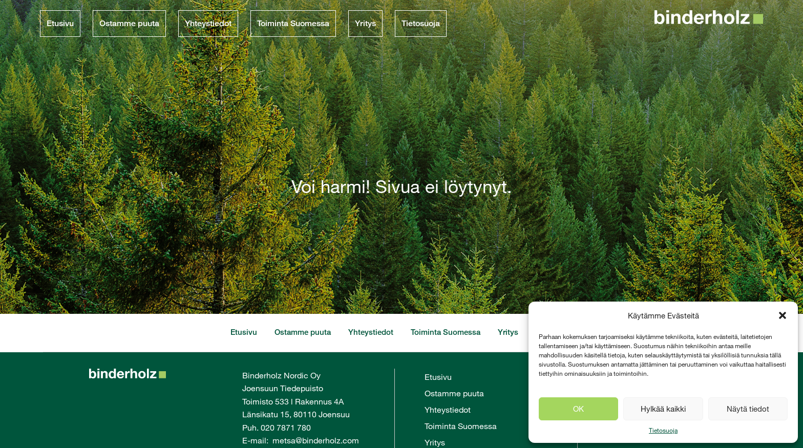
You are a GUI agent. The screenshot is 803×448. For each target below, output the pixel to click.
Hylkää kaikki (663, 408)
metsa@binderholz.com (315, 440)
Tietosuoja (663, 430)
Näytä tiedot (748, 408)
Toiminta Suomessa (293, 23)
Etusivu (60, 23)
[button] (782, 315)
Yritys (365, 23)
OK (578, 408)
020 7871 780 (286, 427)
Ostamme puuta (129, 23)
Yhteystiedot (208, 23)
